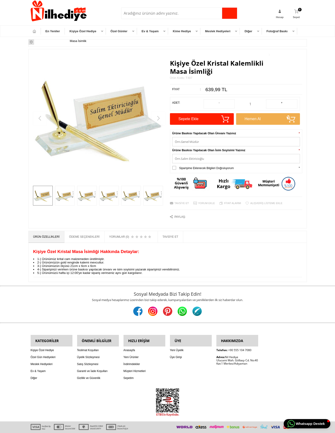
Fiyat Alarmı (232, 198)
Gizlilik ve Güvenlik (89, 366)
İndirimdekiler (132, 352)
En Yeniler (53, 31)
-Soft (144, 427)
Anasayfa (129, 338)
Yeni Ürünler (131, 345)
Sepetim (129, 366)
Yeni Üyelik (177, 338)
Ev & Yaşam (150, 31)
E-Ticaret (154, 427)
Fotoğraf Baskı (277, 31)
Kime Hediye (182, 31)
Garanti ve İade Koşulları (92, 359)
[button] (307, 423)
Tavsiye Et (182, 198)
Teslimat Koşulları (88, 338)
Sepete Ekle (202, 114)
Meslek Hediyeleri (217, 31)
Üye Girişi (176, 345)
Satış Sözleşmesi (87, 352)
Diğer (248, 31)
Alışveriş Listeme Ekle (266, 198)
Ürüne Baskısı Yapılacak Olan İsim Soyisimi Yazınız (208, 145)
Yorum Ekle (206, 198)
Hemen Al (268, 114)
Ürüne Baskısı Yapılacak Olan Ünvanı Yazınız (204, 128)
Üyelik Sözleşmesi (88, 345)
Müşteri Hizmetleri (135, 359)
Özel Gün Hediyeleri (43, 345)
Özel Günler (119, 31)
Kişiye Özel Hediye (82, 31)
